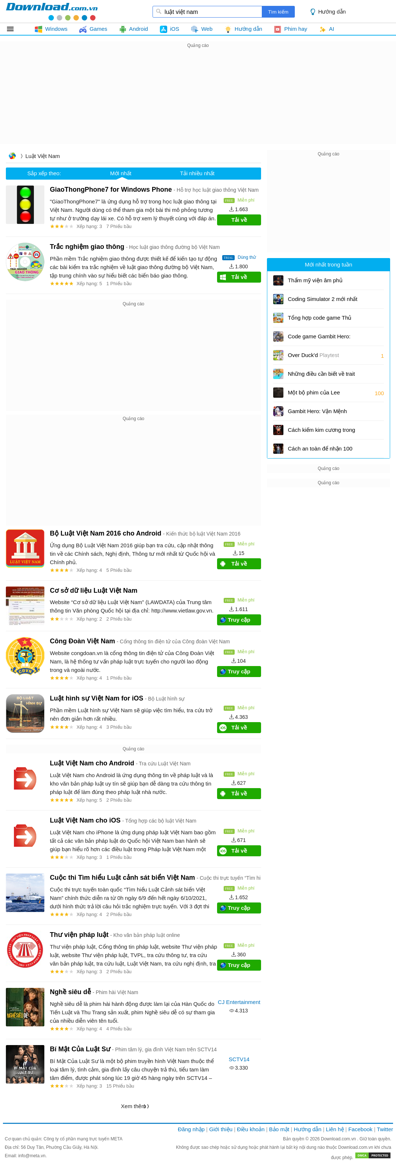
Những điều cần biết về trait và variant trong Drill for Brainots (321, 376)
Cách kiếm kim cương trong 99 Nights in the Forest (321, 432)
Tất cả (14, 29)
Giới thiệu (220, 1129)
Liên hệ (335, 1129)
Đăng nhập (191, 1129)
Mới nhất (120, 173)
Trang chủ (12, 156)
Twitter (385, 1129)
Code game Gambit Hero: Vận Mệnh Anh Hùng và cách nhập (319, 339)
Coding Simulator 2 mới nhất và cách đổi (323, 301)
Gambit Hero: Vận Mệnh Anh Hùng (317, 413)
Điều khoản (250, 1129)
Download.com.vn (339, 1138)
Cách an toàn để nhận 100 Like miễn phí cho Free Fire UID (321, 451)
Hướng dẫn (332, 11)
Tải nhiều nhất (197, 173)
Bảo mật (279, 1129)
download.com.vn (52, 11)
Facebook (360, 1129)
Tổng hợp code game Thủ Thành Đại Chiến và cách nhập (319, 320)
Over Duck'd (313, 355)
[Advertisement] (198, 101)
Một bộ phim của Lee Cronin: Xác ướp (314, 395)
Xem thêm (133, 1106)
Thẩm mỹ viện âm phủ (315, 280)
